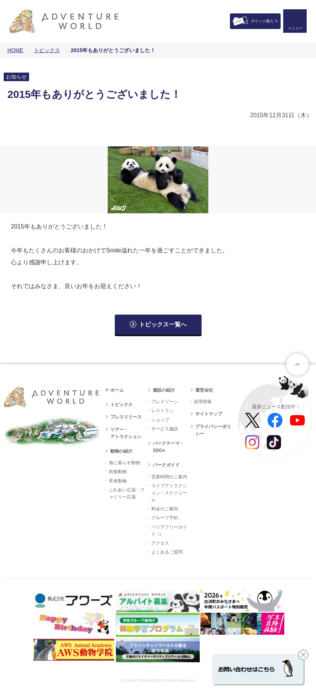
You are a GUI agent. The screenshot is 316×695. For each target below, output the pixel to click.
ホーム (117, 390)
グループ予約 (164, 517)
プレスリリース (126, 417)
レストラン (162, 410)
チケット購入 (262, 21)
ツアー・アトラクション (126, 433)
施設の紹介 (164, 390)
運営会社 (204, 390)
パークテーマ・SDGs (168, 447)
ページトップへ (297, 364)
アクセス (160, 543)
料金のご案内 (164, 508)
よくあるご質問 (167, 552)
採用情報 (203, 401)
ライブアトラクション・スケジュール (169, 493)
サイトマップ (208, 414)
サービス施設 (164, 428)
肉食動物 (118, 471)
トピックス (47, 50)
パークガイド (166, 465)
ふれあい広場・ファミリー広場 (127, 493)
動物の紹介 (121, 451)
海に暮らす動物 (124, 462)
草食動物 (118, 481)
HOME (15, 50)
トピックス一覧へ (163, 324)
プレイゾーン (164, 401)
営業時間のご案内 (169, 476)
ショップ (160, 420)
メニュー (295, 28)
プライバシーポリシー (213, 430)
